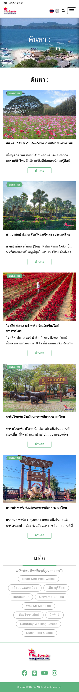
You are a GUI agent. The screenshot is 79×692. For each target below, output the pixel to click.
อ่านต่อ (39, 170)
